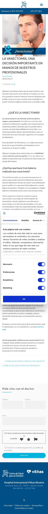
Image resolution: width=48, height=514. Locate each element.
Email (4, 416)
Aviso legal (8, 505)
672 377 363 (36, 11)
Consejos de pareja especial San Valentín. (25, 361)
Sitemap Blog (37, 505)
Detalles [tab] (25, 220)
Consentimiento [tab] (10, 220)
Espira (30, 508)
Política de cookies (22, 505)
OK (24, 299)
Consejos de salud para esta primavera (21, 365)
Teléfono (5, 399)
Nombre (27, 399)
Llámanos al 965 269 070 (12, 11)
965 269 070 (18, 488)
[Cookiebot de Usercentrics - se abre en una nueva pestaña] (34, 213)
